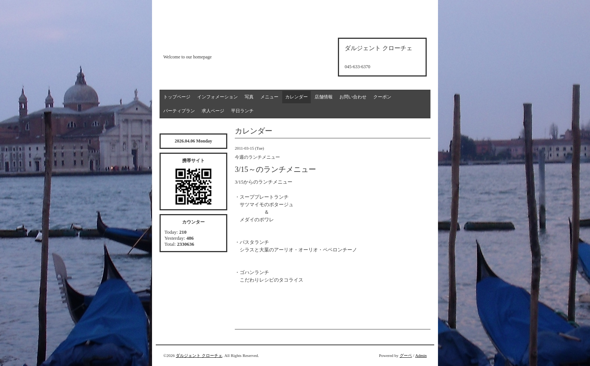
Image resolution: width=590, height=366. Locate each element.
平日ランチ (242, 110)
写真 (249, 97)
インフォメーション (217, 97)
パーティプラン (179, 110)
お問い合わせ (352, 97)
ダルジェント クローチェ (199, 355)
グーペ (406, 355)
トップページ (176, 97)
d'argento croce (200, 44)
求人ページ (213, 110)
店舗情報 (324, 97)
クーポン (382, 97)
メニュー (269, 97)
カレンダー (296, 97)
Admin (421, 355)
